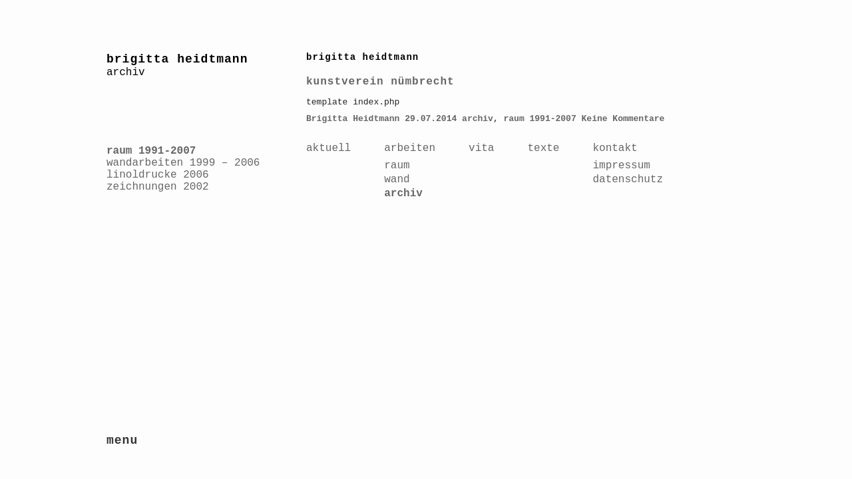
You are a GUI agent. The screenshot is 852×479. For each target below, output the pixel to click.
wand (396, 180)
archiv (477, 119)
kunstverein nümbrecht (380, 82)
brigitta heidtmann (177, 59)
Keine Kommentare (623, 119)
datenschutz (627, 180)
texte (543, 148)
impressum (621, 166)
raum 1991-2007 (151, 151)
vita (481, 148)
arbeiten (409, 148)
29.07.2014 (431, 119)
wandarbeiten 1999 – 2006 (183, 163)
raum (396, 166)
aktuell (328, 148)
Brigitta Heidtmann (352, 119)
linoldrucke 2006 (157, 175)
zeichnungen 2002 (157, 187)
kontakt (614, 148)
